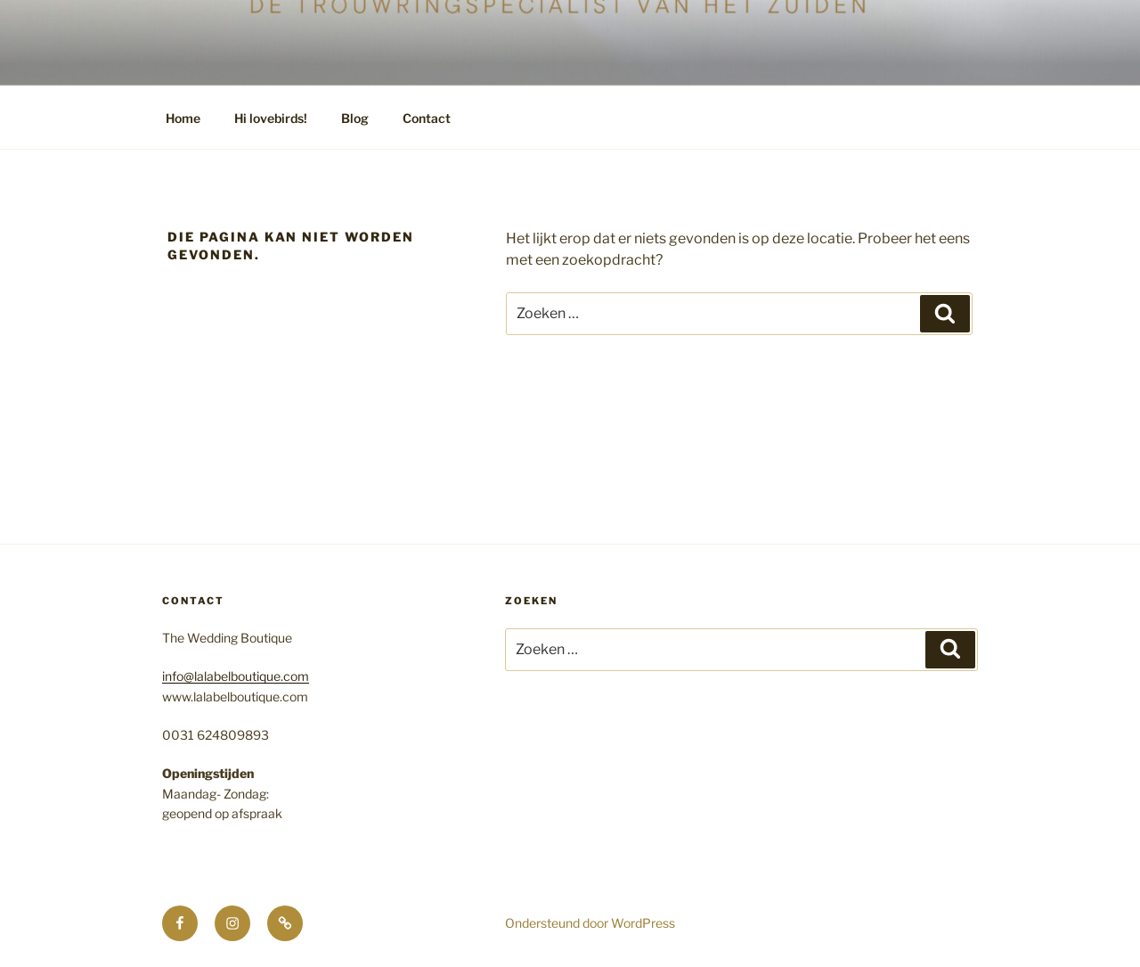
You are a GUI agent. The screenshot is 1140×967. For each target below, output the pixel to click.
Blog (355, 118)
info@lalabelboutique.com (235, 676)
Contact (427, 118)
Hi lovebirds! (270, 118)
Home (183, 118)
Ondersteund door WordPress (590, 922)
